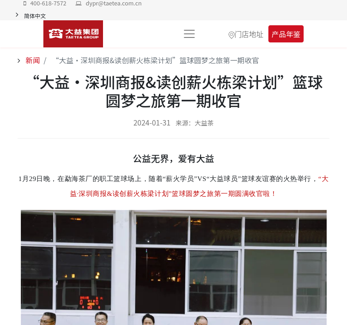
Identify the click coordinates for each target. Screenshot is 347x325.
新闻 (32, 60)
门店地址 (248, 33)
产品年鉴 (286, 33)
